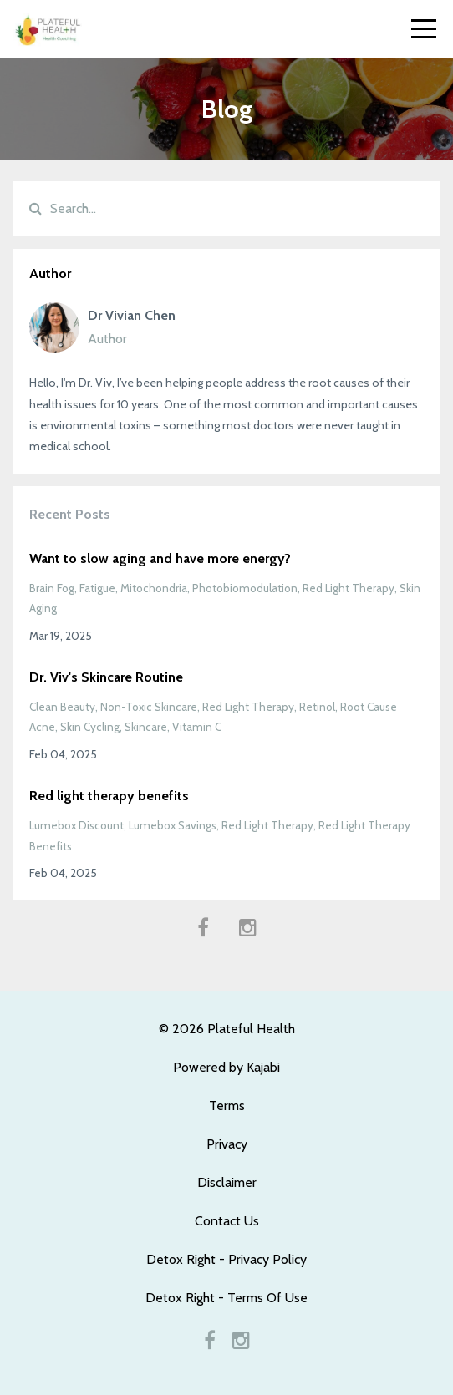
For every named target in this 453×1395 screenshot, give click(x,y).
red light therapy (348, 588)
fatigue (97, 588)
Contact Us (227, 1221)
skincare (146, 726)
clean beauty (62, 706)
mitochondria (153, 588)
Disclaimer (227, 1182)
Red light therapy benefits (109, 796)
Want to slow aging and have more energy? (160, 558)
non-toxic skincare (148, 706)
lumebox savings (172, 825)
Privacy (226, 1144)
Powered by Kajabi (226, 1067)
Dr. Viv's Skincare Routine (106, 677)
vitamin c (196, 726)
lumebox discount (76, 825)
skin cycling (90, 726)
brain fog (51, 588)
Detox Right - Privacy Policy (226, 1259)
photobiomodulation (245, 588)
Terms (227, 1105)
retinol (317, 706)
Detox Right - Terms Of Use (226, 1298)
